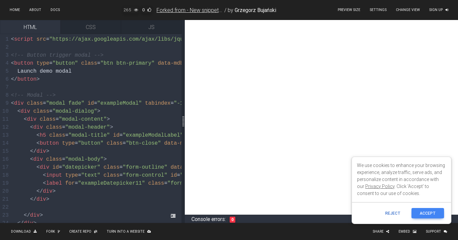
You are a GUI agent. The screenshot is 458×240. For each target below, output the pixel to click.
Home (15, 10)
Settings (378, 10)
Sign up (438, 10)
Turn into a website (129, 231)
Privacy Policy (380, 186)
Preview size (349, 10)
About (35, 10)
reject (393, 213)
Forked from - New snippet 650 (193, 10)
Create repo (83, 231)
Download (24, 231)
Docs (55, 10)
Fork (53, 231)
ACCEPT (428, 213)
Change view (408, 10)
